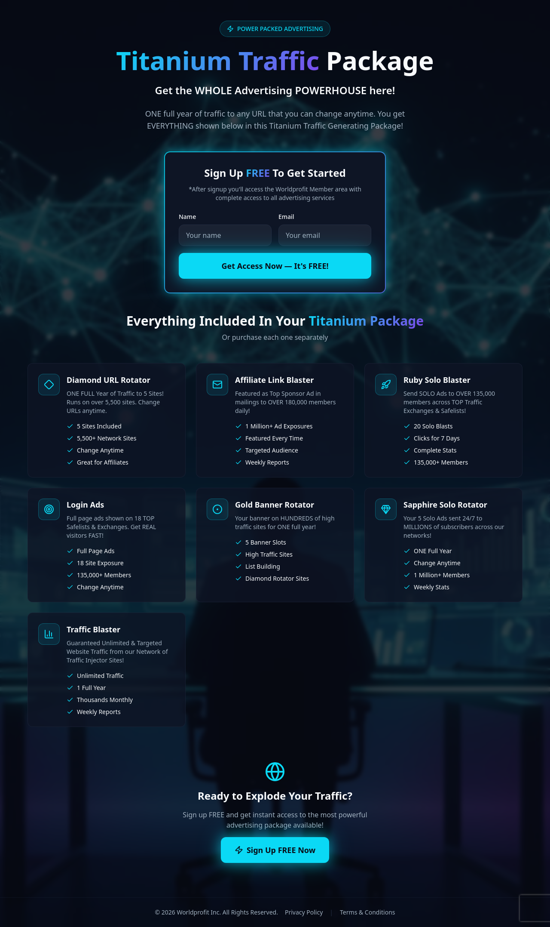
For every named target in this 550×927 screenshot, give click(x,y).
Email (286, 217)
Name (187, 217)
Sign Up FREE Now (275, 850)
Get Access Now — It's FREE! (274, 266)
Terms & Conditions (367, 912)
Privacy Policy (304, 912)
